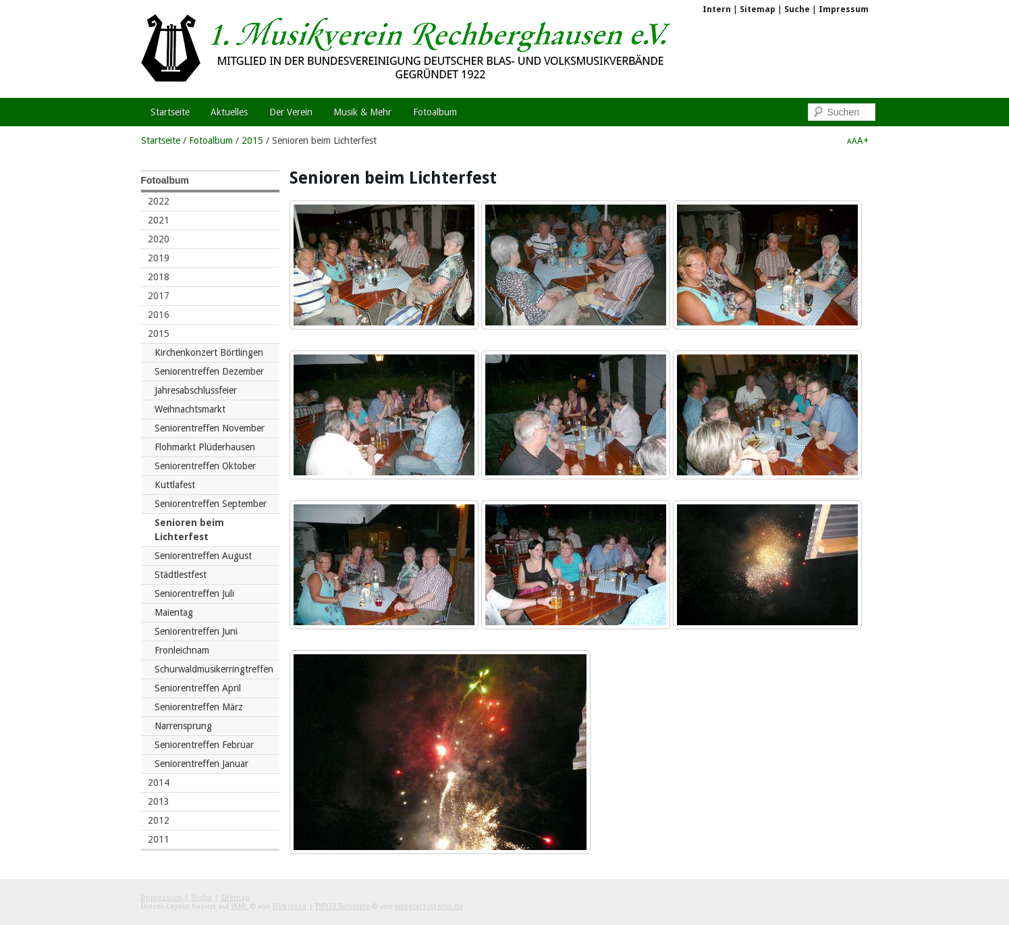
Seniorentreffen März (199, 707)
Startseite (160, 140)
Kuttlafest (175, 484)
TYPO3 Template (342, 906)
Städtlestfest (181, 574)
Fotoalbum (211, 140)
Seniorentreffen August (203, 555)
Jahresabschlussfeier (196, 390)
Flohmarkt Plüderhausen (205, 447)
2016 (158, 314)
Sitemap (757, 9)
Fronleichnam (182, 650)
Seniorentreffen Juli (194, 593)
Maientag (174, 612)
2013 (158, 801)
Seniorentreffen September (211, 503)
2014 (158, 782)
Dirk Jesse (289, 906)
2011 (158, 839)
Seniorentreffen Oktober (205, 465)
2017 (158, 295)
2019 (158, 258)
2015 (252, 140)
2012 (158, 820)
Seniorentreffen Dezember (209, 371)
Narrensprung (183, 725)
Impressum (844, 9)
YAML (239, 906)
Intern (717, 9)
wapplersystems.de (429, 906)
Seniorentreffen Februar (204, 744)
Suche (797, 9)
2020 (158, 239)
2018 (158, 276)
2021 (158, 220)
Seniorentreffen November (210, 428)
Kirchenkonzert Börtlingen (209, 352)
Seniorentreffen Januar (201, 763)
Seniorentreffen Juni (196, 631)
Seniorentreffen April (198, 688)
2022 (158, 201)
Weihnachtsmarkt (190, 409)
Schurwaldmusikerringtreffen (214, 669)
